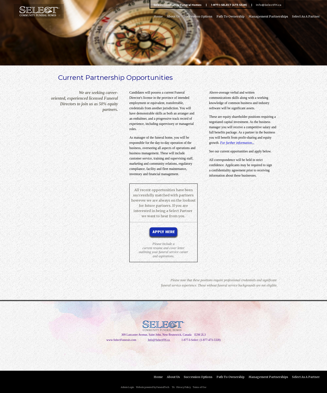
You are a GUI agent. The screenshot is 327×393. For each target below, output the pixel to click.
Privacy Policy (183, 387)
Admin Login (127, 387)
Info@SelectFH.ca (268, 4)
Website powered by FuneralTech (152, 387)
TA (173, 387)
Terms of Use (199, 387)
